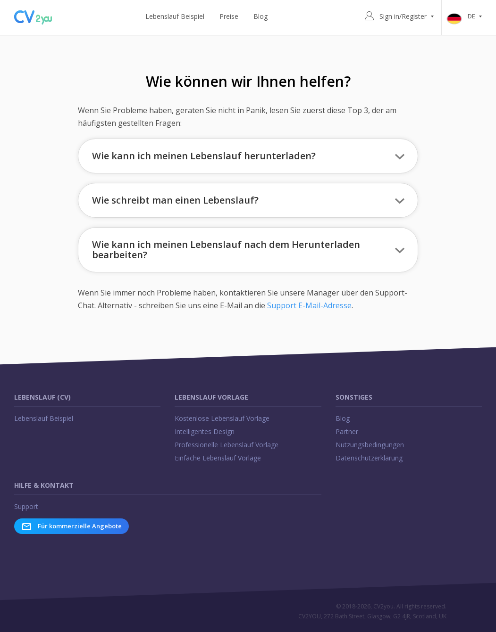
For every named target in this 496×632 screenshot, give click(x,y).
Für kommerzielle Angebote (71, 526)
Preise (228, 16)
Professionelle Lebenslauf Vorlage (226, 444)
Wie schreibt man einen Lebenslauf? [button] (175, 200)
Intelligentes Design (205, 431)
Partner (347, 431)
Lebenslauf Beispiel (174, 16)
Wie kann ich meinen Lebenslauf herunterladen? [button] (204, 155)
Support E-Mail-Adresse (309, 305)
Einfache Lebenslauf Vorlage (218, 457)
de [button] (467, 16)
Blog (260, 16)
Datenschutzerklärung (369, 457)
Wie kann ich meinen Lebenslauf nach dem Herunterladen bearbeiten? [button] (226, 249)
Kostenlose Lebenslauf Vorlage (222, 418)
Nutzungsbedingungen (370, 444)
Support (26, 506)
